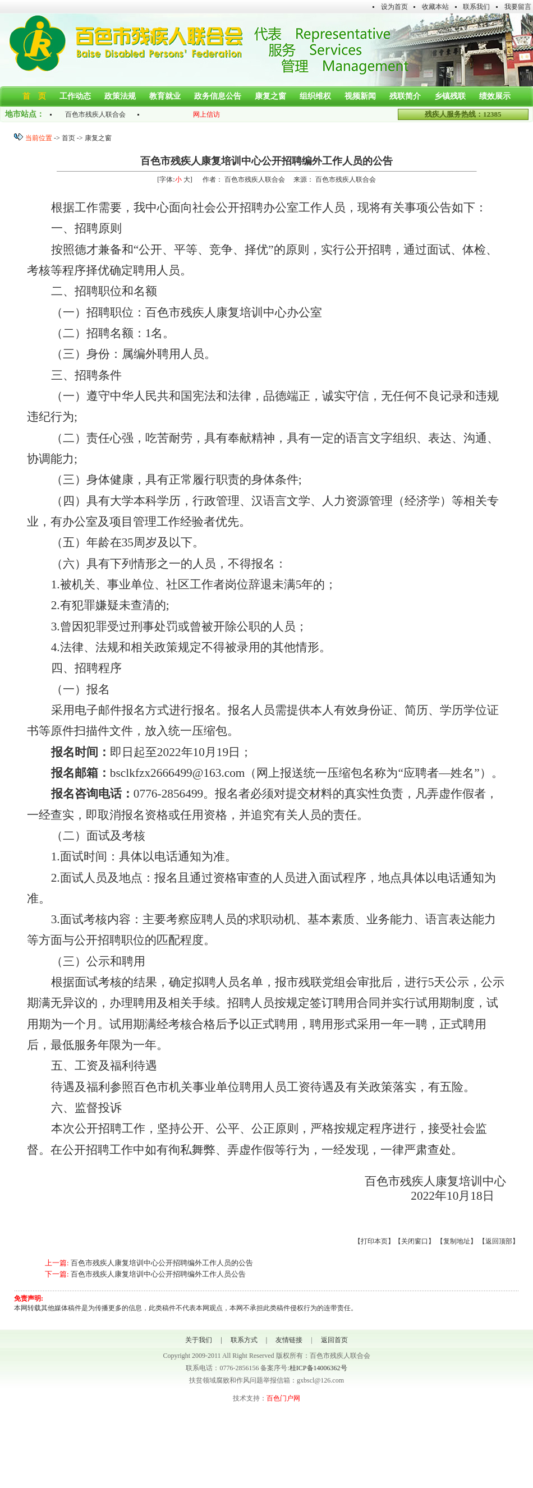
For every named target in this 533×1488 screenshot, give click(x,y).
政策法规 (120, 96)
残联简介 (405, 96)
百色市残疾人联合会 (95, 114)
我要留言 (517, 7)
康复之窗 (270, 96)
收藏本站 (435, 7)
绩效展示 (495, 96)
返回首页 (334, 1340)
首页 (68, 138)
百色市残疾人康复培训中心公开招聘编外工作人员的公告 (162, 1263)
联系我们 (476, 7)
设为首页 (394, 7)
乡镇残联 (450, 96)
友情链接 (288, 1340)
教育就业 (165, 96)
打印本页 (374, 1241)
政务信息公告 (217, 96)
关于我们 (198, 1340)
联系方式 (244, 1340)
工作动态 (75, 96)
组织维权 (315, 96)
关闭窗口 (414, 1241)
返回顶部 (498, 1241)
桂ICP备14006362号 (318, 1368)
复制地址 (456, 1241)
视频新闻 (360, 96)
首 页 (34, 96)
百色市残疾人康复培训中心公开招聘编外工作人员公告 (158, 1274)
